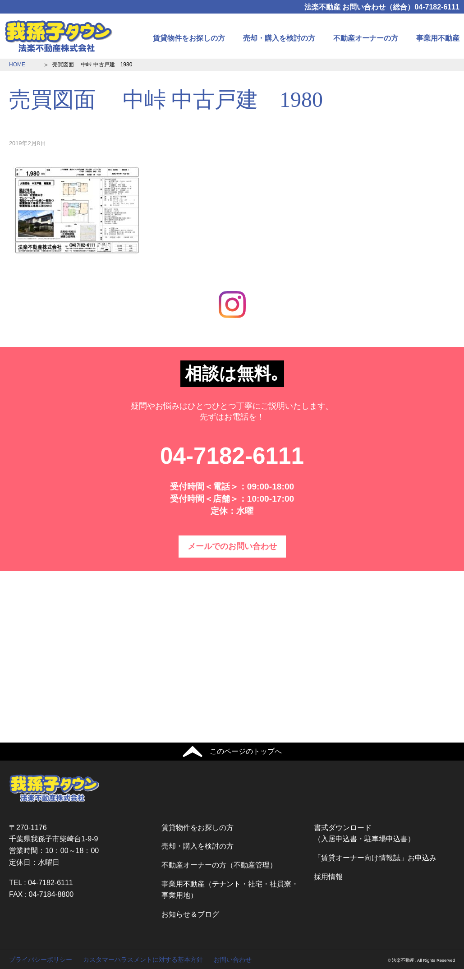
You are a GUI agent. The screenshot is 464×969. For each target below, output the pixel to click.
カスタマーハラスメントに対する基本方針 (143, 959)
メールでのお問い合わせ (232, 546)
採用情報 (328, 877)
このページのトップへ (246, 751)
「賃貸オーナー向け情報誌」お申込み (375, 858)
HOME (17, 64)
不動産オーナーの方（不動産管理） (219, 865)
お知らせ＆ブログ (190, 914)
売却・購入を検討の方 (279, 38)
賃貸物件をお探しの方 (189, 38)
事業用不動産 (437, 38)
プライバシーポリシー (40, 959)
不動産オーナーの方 (365, 38)
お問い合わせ (233, 959)
